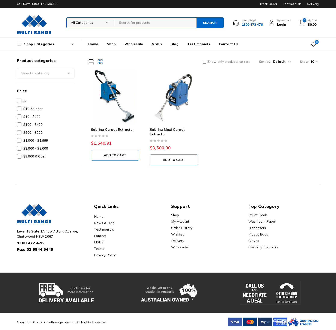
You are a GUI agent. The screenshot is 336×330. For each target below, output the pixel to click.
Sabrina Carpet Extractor (112, 129)
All (25, 101)
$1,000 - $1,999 (35, 140)
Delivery (313, 4)
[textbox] (46, 73)
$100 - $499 (33, 125)
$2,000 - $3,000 (35, 148)
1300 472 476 (30, 242)
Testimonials (292, 4)
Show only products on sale (229, 62)
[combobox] (46, 73)
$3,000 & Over (34, 156)
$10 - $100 (32, 117)
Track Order (268, 4)
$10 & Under (33, 109)
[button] (115, 155)
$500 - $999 (33, 132)
